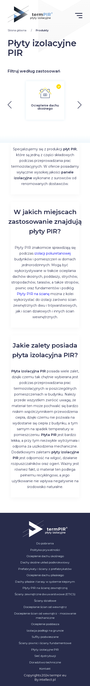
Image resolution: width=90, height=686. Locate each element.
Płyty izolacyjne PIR (45, 649)
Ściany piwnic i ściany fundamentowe (45, 643)
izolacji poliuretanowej (52, 253)
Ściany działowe (45, 600)
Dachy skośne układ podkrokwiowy (45, 562)
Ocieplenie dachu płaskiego (45, 575)
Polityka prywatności (45, 550)
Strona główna (17, 30)
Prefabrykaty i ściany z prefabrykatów (45, 569)
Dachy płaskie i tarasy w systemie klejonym (45, 581)
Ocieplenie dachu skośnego (45, 556)
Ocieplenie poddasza (45, 624)
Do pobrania (45, 543)
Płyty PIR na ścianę (33, 294)
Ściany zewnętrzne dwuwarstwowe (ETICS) (45, 594)
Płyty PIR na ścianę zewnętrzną (45, 588)
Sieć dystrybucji (45, 656)
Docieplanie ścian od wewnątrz (45, 607)
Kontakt (45, 668)
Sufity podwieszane (45, 637)
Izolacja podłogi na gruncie (45, 630)
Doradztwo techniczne (45, 662)
